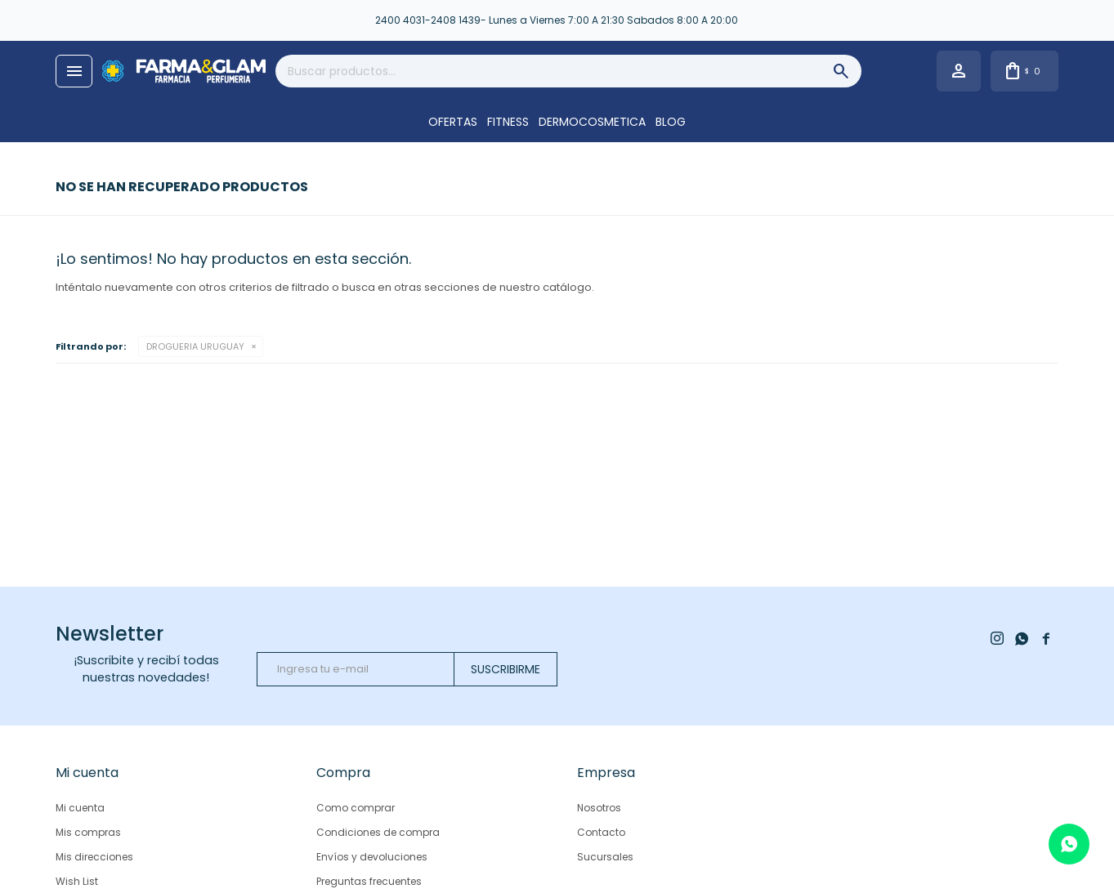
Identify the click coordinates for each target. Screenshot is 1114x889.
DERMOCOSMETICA (592, 122)
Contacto (601, 832)
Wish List (77, 881)
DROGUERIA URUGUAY (195, 346)
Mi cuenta (80, 808)
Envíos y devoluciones (371, 857)
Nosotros (599, 808)
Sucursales (605, 857)
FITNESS (508, 122)
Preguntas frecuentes (369, 881)
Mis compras (88, 832)
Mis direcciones (94, 857)
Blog (670, 122)
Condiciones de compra (378, 832)
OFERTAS (452, 122)
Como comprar (355, 808)
